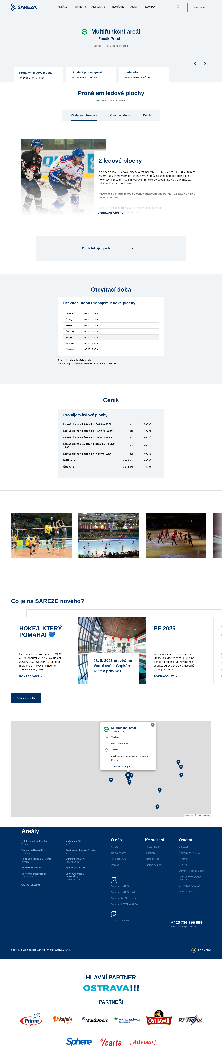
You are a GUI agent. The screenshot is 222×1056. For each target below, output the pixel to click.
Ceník (147, 115)
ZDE (131, 248)
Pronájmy (117, 6)
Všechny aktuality (26, 707)
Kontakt (151, 6)
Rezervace (199, 7)
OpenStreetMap (203, 825)
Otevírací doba (120, 115)
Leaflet (189, 825)
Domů (97, 46)
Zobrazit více (110, 213)
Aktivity (80, 6)
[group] (38, 74)
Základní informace (84, 115)
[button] (181, 776)
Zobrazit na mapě (120, 776)
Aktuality (98, 6)
